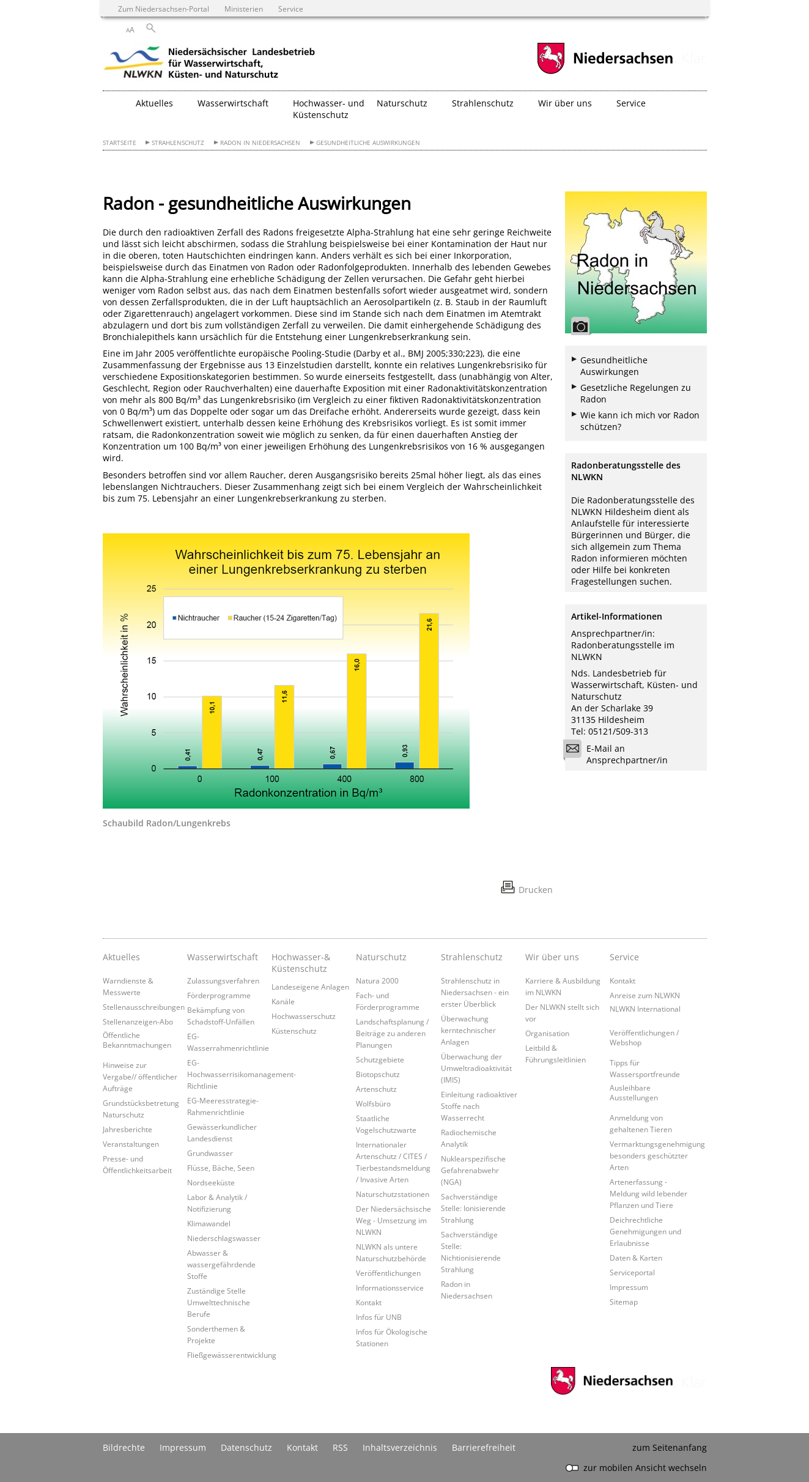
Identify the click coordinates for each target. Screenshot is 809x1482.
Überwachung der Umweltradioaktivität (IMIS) (476, 1067)
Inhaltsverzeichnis (400, 1447)
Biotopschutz (378, 1074)
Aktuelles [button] (154, 103)
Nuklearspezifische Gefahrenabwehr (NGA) (473, 1170)
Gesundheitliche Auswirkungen (368, 143)
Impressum (629, 1287)
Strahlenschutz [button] (483, 103)
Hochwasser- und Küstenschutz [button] (328, 108)
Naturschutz (381, 957)
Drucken (536, 889)
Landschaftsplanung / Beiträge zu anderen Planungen (392, 1033)
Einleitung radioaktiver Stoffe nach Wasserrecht (479, 1105)
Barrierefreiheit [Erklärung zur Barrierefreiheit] (483, 1447)
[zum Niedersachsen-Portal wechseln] (605, 72)
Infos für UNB (379, 1317)
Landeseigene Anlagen (310, 986)
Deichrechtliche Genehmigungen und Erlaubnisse (645, 1231)
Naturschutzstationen (392, 1194)
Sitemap (624, 1301)
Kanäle (283, 1001)
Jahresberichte (127, 1129)
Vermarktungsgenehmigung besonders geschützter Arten (657, 1155)
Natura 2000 (377, 980)
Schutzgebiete (380, 1059)
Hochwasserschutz (304, 1016)
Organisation (547, 1033)
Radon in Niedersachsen (260, 143)
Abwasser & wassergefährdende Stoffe (221, 1264)
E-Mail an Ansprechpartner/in (619, 754)
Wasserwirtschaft (222, 957)
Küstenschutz (294, 1031)
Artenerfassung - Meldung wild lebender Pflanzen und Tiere (648, 1193)
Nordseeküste (211, 1182)
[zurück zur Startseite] (210, 64)
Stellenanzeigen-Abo (138, 1021)
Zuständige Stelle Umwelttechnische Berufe (218, 1302)
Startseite (119, 143)
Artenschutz (376, 1089)
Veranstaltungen (131, 1144)
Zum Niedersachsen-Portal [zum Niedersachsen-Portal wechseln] (163, 8)
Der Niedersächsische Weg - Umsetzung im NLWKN (393, 1220)
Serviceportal (632, 1272)
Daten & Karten (636, 1257)
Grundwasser (210, 1153)
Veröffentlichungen (388, 1273)
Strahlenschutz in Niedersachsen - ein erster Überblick (475, 992)
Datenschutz (246, 1447)
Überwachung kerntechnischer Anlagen (468, 1030)
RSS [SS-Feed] (340, 1447)
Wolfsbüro (373, 1103)
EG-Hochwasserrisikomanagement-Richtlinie (241, 1074)
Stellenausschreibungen (144, 1007)
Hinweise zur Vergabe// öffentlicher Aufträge (140, 1076)
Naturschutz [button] (402, 103)
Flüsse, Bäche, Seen (220, 1168)
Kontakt (369, 1302)
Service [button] (631, 103)
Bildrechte (124, 1447)
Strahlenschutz (178, 143)
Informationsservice (390, 1287)
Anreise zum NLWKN (645, 995)
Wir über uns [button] (565, 103)
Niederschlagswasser (223, 1238)
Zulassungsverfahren (223, 980)
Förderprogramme (219, 995)
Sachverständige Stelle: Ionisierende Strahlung (473, 1208)
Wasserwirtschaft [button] (233, 103)
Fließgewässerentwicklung (231, 1355)
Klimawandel (209, 1223)
